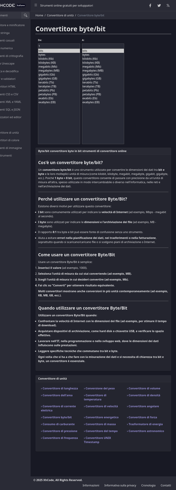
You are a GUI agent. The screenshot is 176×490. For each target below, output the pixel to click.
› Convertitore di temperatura (106, 406)
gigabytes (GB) (72, 78)
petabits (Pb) (72, 90)
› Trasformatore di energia (144, 439)
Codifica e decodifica (17, 71)
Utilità (8, 125)
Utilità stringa (13, 33)
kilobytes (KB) (72, 63)
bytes (72, 55)
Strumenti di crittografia (19, 56)
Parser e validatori (16, 79)
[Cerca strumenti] (19, 15)
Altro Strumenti (14, 155)
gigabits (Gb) (72, 75)
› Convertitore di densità (143, 406)
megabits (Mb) (72, 67)
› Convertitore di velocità (106, 417)
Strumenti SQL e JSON (18, 109)
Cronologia (148, 485)
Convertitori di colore (17, 140)
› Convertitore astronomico (142, 450)
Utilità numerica (14, 48)
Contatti (166, 485)
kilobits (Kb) (72, 59)
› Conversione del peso (110, 392)
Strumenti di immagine (19, 148)
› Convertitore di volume (143, 395)
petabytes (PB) (72, 94)
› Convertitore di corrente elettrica (69, 417)
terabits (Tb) (72, 82)
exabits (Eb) (72, 98)
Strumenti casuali (15, 40)
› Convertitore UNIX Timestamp (108, 461)
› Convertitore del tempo (107, 450)
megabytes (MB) (72, 71)
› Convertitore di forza (147, 425)
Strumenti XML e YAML (18, 102)
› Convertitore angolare (148, 414)
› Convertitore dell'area (73, 403)
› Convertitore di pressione (68, 450)
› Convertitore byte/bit (72, 425)
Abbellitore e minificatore (20, 25)
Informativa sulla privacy (120, 485)
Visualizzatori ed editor (19, 117)
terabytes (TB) (72, 86)
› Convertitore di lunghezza (68, 395)
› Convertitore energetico (104, 428)
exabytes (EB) (72, 102)
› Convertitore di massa (111, 436)
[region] (23, 250)
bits (72, 51)
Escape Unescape (15, 63)
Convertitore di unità (17, 132)
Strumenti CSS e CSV (17, 94)
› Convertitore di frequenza (68, 461)
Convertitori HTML (16, 86)
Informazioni (91, 485)
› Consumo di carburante (66, 439)
